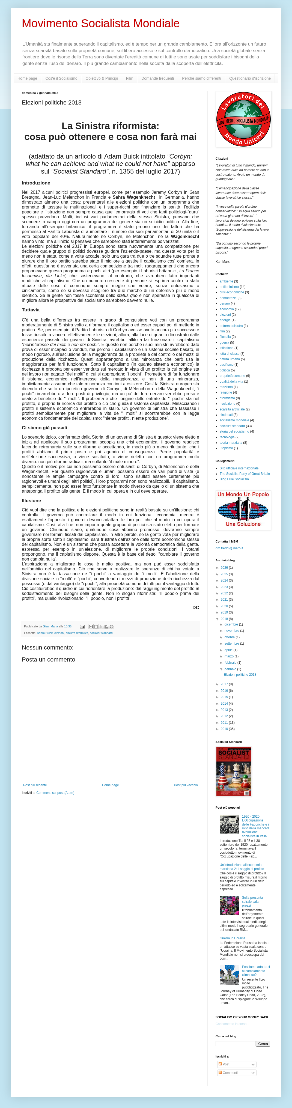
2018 (225, 619)
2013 (225, 710)
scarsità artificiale (232, 409)
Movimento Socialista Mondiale (101, 23)
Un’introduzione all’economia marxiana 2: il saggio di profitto (242, 867)
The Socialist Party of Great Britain (245, 474)
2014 (225, 703)
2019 (225, 612)
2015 (225, 697)
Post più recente (35, 785)
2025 (225, 574)
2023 (225, 587)
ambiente (226, 281)
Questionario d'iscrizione (250, 78)
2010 (225, 729)
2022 (225, 593)
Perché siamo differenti (201, 78)
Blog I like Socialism (234, 479)
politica (225, 370)
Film (129, 78)
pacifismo (227, 365)
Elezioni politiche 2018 (240, 675)
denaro (225, 303)
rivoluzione (227, 404)
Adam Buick (45, 633)
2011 (225, 723)
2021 (225, 599)
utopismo (226, 448)
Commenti (228, 1073)
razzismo (226, 387)
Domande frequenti (157, 78)
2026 (225, 568)
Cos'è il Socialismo (61, 78)
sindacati (226, 415)
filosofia (225, 337)
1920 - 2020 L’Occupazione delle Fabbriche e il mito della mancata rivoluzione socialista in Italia (256, 826)
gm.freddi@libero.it (229, 548)
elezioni (59, 633)
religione (226, 392)
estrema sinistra (231, 326)
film (222, 331)
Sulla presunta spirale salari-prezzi (252, 901)
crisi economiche (232, 292)
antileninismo (229, 287)
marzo (230, 656)
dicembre (232, 624)
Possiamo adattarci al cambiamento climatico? (256, 971)
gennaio (231, 669)
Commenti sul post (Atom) (55, 793)
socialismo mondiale (234, 420)
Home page (27, 78)
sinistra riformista (77, 633)
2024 (225, 580)
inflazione (227, 348)
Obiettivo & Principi (101, 78)
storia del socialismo (234, 431)
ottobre (230, 637)
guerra (224, 342)
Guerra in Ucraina (233, 938)
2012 (225, 716)
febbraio (231, 663)
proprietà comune (232, 376)
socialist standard (101, 633)
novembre (232, 631)
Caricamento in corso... (232, 1024)
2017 (225, 684)
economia (227, 309)
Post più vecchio (186, 785)
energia (225, 320)
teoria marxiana (231, 443)
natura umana (230, 359)
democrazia (228, 298)
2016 (225, 691)
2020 (225, 606)
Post (224, 1064)
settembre (232, 643)
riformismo (227, 398)
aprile (229, 650)
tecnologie (227, 437)
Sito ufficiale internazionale (239, 468)
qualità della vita (231, 381)
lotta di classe (230, 354)
